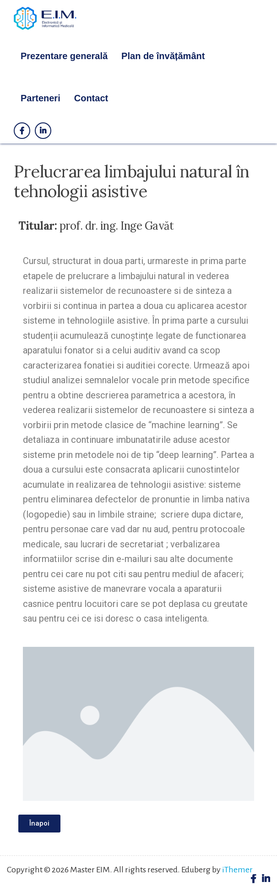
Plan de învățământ (163, 56)
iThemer (237, 869)
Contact (91, 98)
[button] (39, 823)
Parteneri (40, 98)
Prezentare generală (64, 56)
